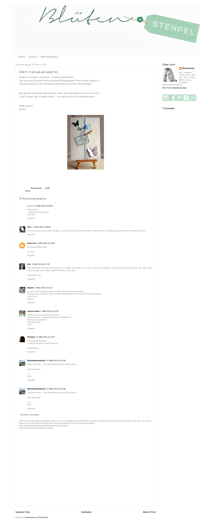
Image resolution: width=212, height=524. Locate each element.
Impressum (33, 57)
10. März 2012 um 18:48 (56, 360)
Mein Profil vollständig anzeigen (174, 88)
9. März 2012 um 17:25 (41, 264)
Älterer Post (149, 512)
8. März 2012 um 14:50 (46, 243)
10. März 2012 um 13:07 (45, 337)
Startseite (21, 57)
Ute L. (29, 227)
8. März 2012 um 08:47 (42, 227)
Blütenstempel (36, 188)
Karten (27, 191)
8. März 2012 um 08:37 (44, 206)
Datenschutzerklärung (49, 57)
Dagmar (30, 288)
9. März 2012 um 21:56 (49, 311)
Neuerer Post (23, 512)
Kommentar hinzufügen (29, 415)
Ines (29, 264)
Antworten (31, 218)
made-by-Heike (33, 311)
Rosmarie (31, 337)
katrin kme (31, 243)
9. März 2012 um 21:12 (44, 288)
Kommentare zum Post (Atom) (36, 517)
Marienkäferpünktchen (36, 360)
